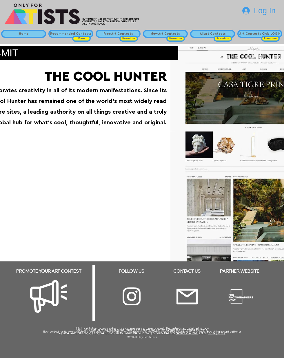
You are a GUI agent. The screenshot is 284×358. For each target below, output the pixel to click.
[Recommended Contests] (70, 34)
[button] (81, 39)
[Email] (187, 296)
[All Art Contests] (212, 34)
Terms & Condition (187, 333)
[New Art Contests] (165, 34)
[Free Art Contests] (118, 34)
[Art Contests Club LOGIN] (259, 34)
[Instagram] (132, 296)
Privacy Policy (216, 333)
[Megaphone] (48, 296)
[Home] (23, 34)
